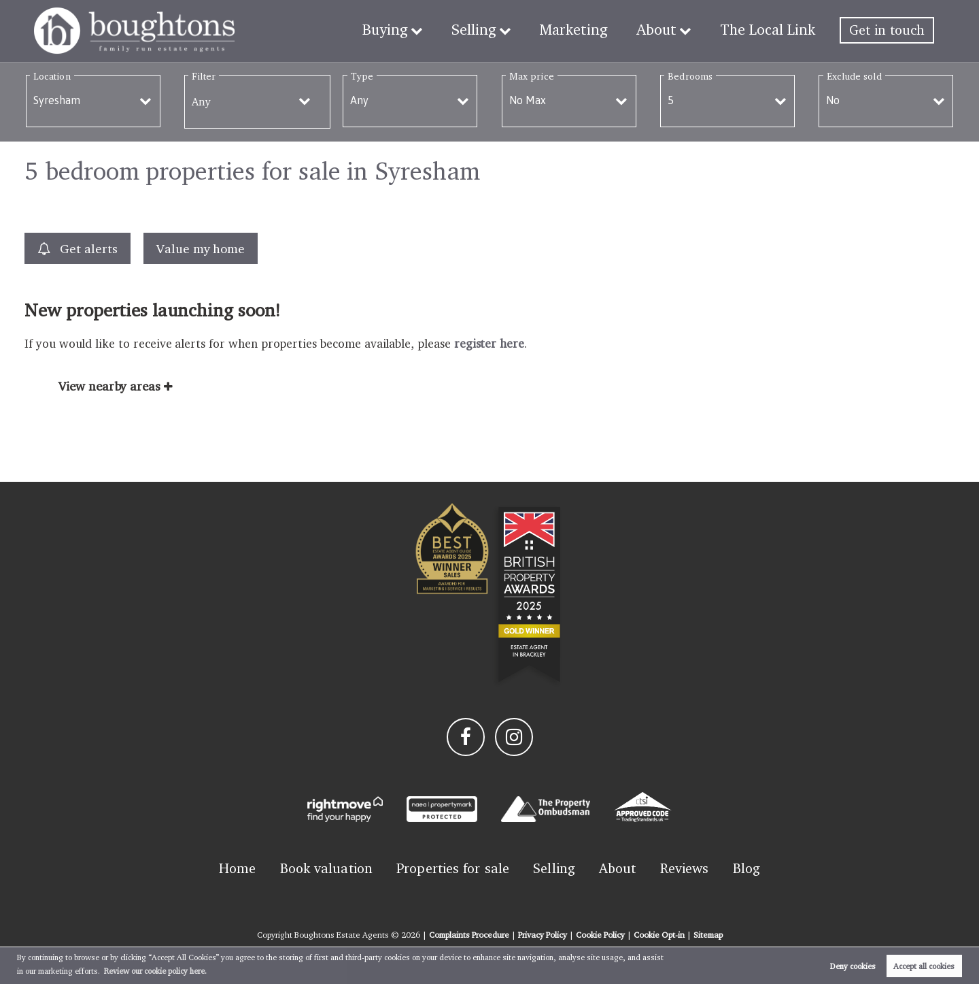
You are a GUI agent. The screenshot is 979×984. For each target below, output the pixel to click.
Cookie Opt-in (659, 935)
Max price (531, 76)
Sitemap (708, 935)
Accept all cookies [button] (924, 966)
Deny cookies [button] (853, 966)
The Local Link (770, 30)
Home (237, 868)
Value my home (200, 248)
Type (362, 76)
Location (52, 76)
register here (489, 343)
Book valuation (326, 868)
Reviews (684, 868)
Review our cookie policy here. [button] (155, 971)
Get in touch (887, 30)
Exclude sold (854, 76)
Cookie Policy (600, 935)
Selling (491, 30)
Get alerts (77, 248)
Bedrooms (690, 76)
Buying (406, 30)
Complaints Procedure (469, 935)
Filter (203, 76)
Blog (746, 868)
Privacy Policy (542, 935)
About (663, 30)
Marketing (586, 30)
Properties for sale (452, 868)
